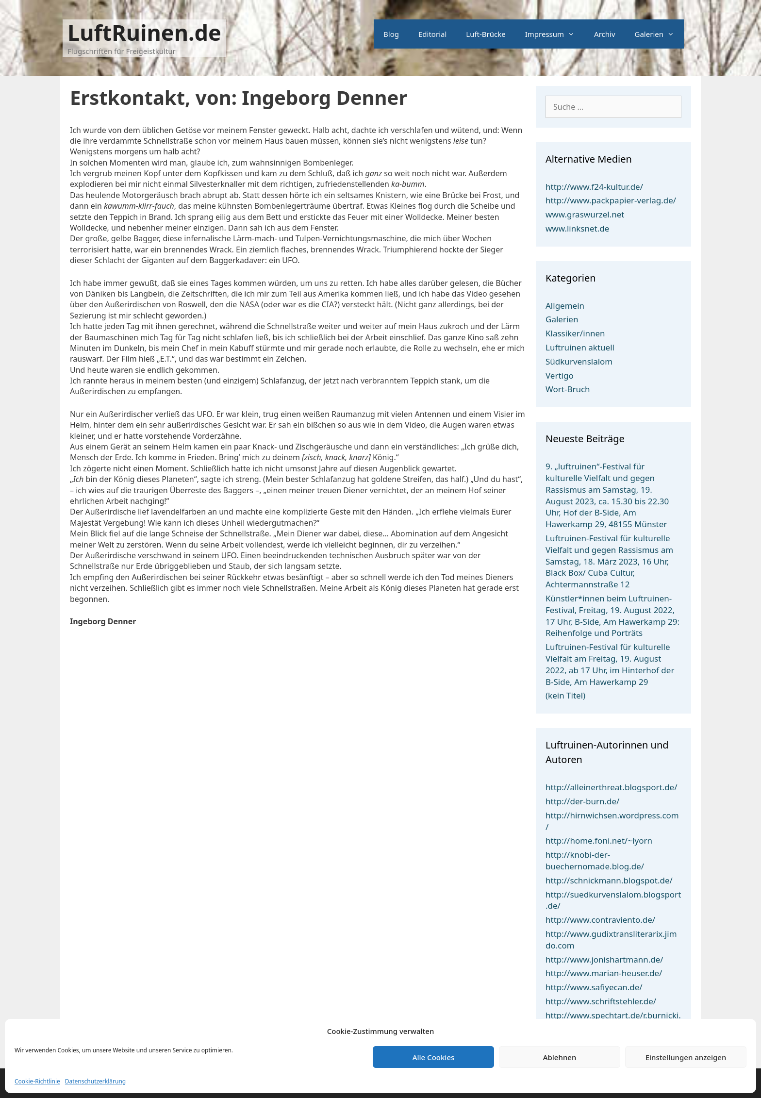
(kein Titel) (565, 695)
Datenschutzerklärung (95, 1081)
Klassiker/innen (575, 333)
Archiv (604, 34)
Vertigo (560, 375)
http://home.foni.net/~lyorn (599, 840)
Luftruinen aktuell (580, 347)
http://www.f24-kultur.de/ (594, 186)
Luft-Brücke (485, 34)
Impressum (554, 34)
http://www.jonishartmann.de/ (604, 959)
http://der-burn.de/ (582, 801)
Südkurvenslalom (579, 361)
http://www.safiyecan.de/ (594, 987)
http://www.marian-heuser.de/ (604, 973)
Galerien (659, 34)
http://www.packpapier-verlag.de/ (611, 200)
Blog (391, 34)
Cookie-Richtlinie (37, 1081)
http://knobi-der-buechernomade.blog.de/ (595, 860)
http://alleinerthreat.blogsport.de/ (612, 787)
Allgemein (565, 305)
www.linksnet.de (577, 228)
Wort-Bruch (568, 389)
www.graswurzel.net (585, 214)
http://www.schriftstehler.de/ (601, 1001)
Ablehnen (560, 1057)
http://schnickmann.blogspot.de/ (609, 880)
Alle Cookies (434, 1057)
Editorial (432, 34)
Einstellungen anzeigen (686, 1057)
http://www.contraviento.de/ (600, 919)
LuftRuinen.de (144, 32)
